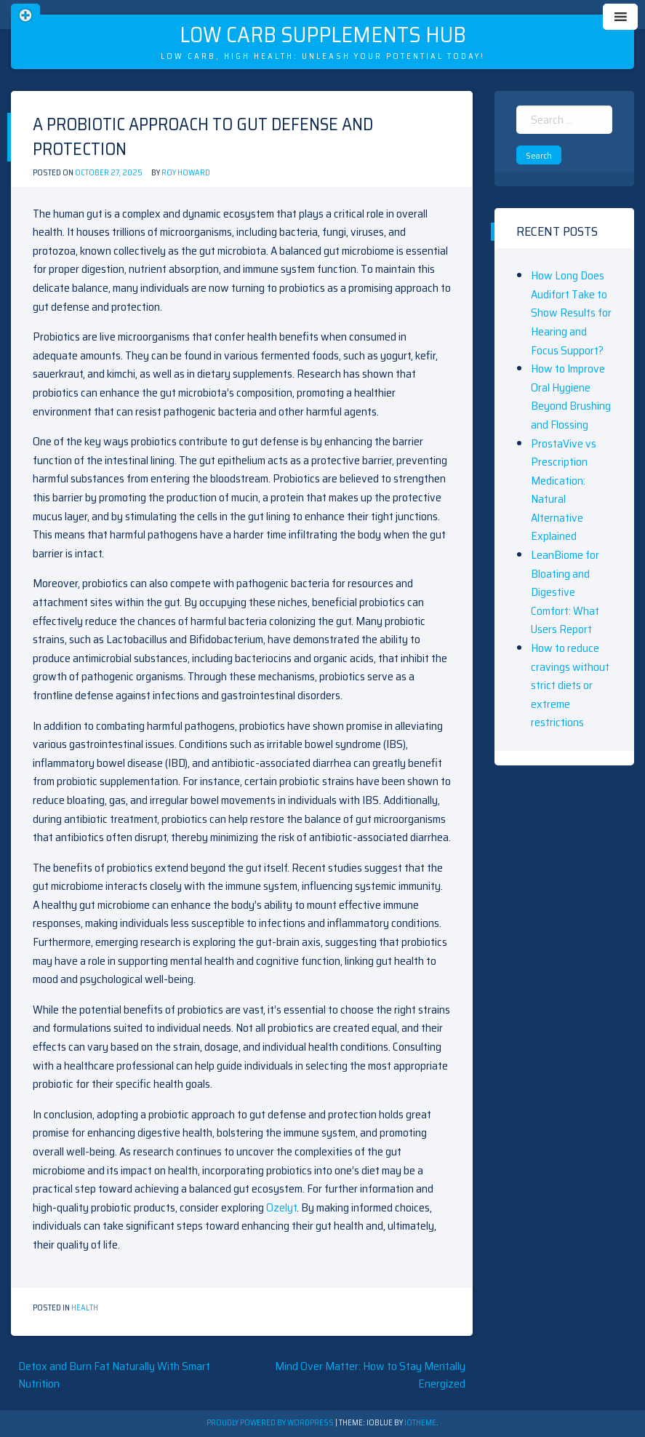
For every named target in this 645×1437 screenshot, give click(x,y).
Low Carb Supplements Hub (323, 34)
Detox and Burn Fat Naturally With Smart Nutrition (114, 1375)
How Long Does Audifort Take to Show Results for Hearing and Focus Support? (571, 312)
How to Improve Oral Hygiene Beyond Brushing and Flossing (571, 396)
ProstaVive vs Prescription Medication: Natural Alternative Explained (563, 490)
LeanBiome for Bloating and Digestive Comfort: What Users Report (565, 592)
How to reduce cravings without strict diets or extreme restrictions (570, 685)
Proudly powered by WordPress (271, 1423)
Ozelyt (281, 1207)
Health (84, 1308)
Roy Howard (185, 173)
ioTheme (420, 1423)
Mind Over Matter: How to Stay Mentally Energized (370, 1375)
